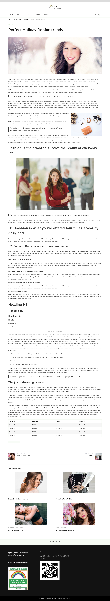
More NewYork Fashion (65, 499)
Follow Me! (55, 542)
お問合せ (46, 14)
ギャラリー (10, 24)
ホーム (11, 14)
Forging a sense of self (17, 530)
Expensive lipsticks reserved (19, 499)
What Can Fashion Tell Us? (66, 530)
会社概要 (38, 14)
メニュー (19, 14)
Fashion (16, 441)
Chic (11, 441)
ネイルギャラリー (29, 14)
